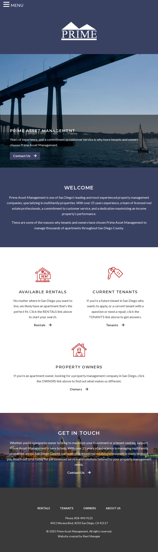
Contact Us (25, 156)
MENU (17, 5)
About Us (113, 508)
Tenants (115, 325)
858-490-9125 (83, 518)
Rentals (43, 325)
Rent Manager (91, 536)
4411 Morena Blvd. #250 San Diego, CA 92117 (79, 523)
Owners (79, 389)
